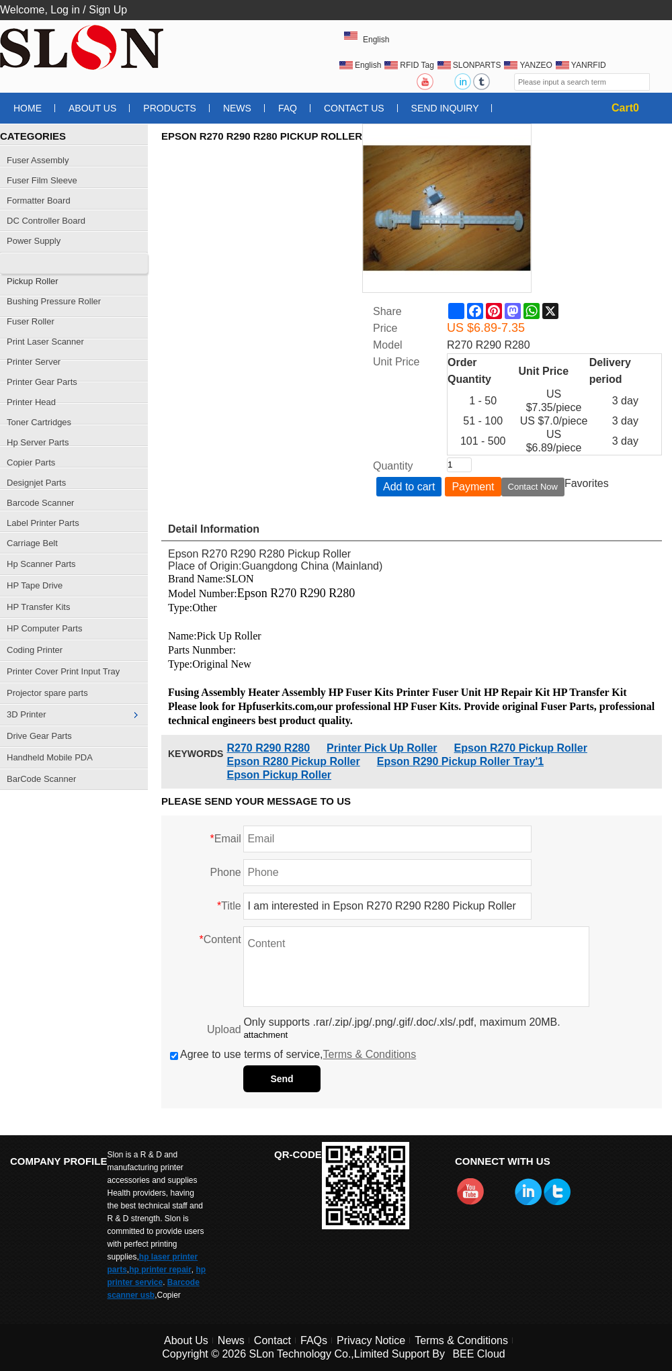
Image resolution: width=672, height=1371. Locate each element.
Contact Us (354, 108)
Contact (272, 1340)
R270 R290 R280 (268, 748)
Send (281, 1078)
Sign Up (108, 9)
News (237, 108)
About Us (92, 108)
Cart (625, 108)
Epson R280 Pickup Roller (293, 761)
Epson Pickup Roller (278, 775)
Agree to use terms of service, (293, 1054)
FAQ (287, 108)
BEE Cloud (478, 1354)
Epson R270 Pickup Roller (520, 748)
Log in (65, 9)
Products (169, 108)
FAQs (313, 1340)
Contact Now (533, 487)
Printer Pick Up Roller (382, 748)
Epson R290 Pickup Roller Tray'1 (460, 761)
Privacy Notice (371, 1340)
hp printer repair (160, 1269)
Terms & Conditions (370, 1054)
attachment (265, 1035)
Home (27, 108)
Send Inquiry (445, 108)
